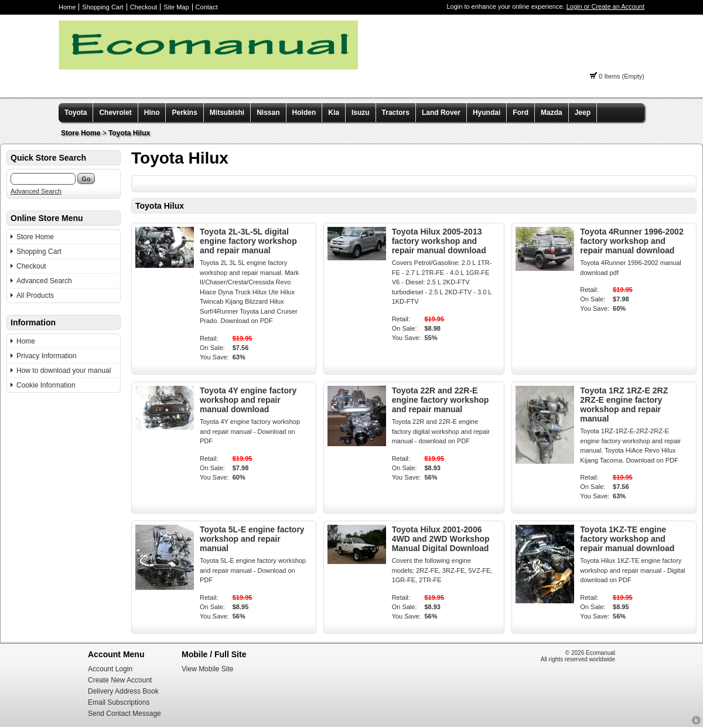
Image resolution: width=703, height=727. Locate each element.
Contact (207, 7)
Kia (333, 112)
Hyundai (486, 112)
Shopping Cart (102, 7)
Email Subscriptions (118, 702)
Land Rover (441, 112)
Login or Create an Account (605, 6)
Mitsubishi (227, 112)
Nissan (268, 112)
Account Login (110, 669)
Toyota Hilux (129, 133)
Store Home (80, 133)
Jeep (583, 112)
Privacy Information (46, 356)
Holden (304, 112)
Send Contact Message (124, 713)
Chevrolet (115, 112)
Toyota (75, 112)
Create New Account (120, 680)
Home (67, 7)
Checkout (143, 7)
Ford (520, 112)
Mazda (551, 112)
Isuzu (361, 112)
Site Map (176, 7)
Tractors (395, 112)
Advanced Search (36, 191)
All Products (35, 295)
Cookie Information (46, 385)
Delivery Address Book (123, 691)
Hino (152, 112)
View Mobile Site (208, 669)
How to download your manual (63, 370)
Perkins (184, 112)
